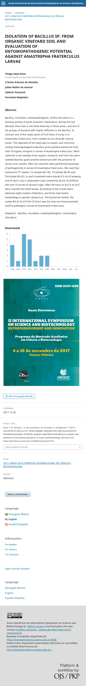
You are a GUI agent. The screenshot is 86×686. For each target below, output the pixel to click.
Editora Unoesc (35, 626)
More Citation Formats (17, 447)
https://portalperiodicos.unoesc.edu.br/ (29, 649)
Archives (19, 12)
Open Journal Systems (17, 568)
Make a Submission (17, 494)
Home (8, 12)
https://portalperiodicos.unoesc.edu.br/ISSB (31, 639)
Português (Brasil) (19, 514)
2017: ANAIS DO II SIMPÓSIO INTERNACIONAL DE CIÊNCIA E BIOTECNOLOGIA (34, 18)
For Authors (11, 549)
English (9, 593)
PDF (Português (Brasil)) (20, 396)
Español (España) (18, 524)
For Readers (11, 544)
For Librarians (12, 554)
